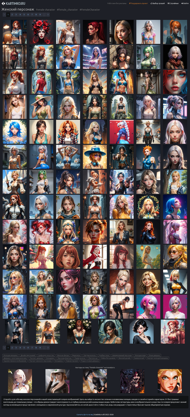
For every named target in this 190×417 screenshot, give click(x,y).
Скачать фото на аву (85, 415)
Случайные (173, 3)
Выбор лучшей (158, 3)
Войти (185, 3)
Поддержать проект (138, 3)
